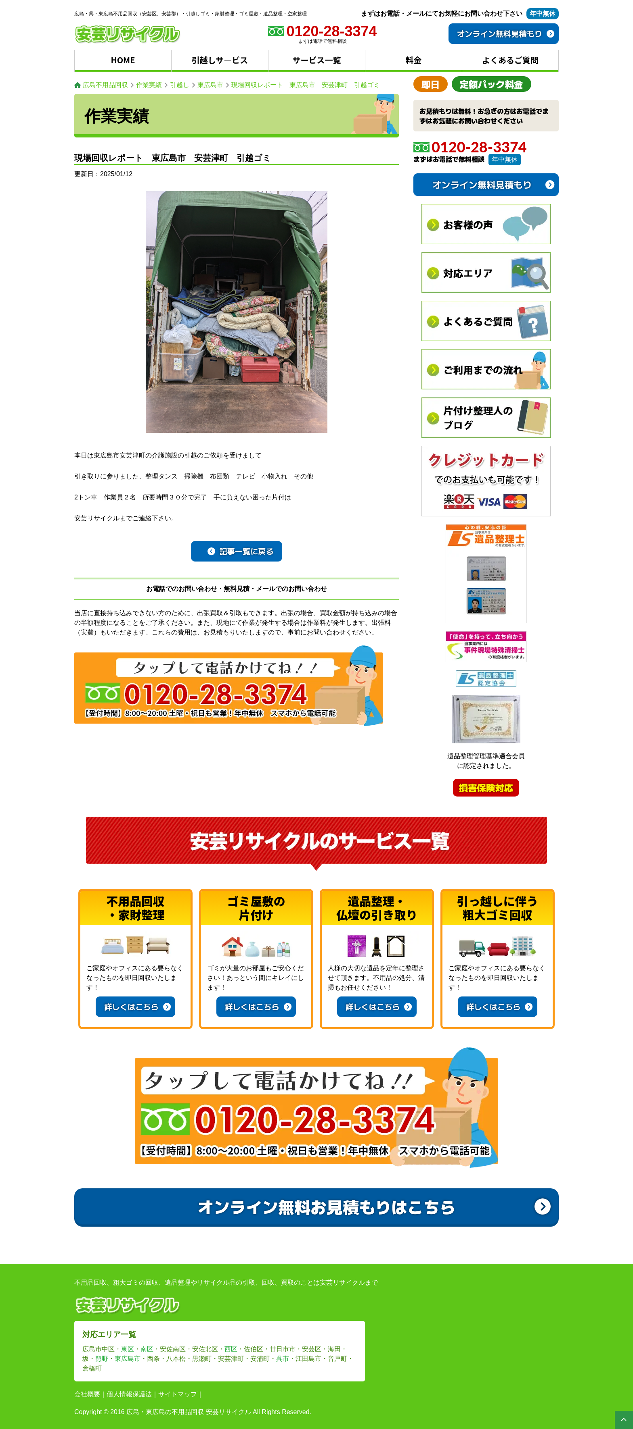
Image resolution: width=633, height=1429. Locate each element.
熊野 (101, 1358)
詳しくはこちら (137, 1006)
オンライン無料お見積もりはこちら (374, 1206)
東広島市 (127, 1358)
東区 (127, 1349)
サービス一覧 (317, 60)
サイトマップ (177, 1394)
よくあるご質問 (510, 60)
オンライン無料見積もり (505, 33)
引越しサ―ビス (220, 60)
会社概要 (87, 1394)
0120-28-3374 (470, 146)
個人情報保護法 (129, 1394)
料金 (414, 60)
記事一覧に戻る (241, 551)
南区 (146, 1349)
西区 (230, 1349)
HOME (123, 60)
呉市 (282, 1358)
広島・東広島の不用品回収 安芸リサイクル (188, 1411)
